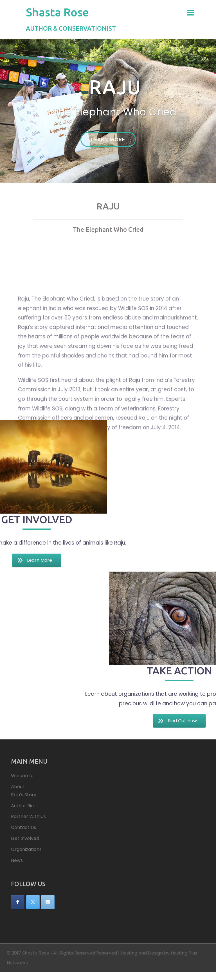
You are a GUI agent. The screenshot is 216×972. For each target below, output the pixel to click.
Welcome (21, 775)
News (17, 860)
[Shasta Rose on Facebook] (17, 902)
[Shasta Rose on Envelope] (48, 902)
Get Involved (25, 838)
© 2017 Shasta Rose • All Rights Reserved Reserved (62, 953)
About (17, 786)
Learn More (108, 139)
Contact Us (23, 827)
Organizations (26, 849)
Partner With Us (28, 816)
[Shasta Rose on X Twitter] (33, 902)
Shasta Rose (57, 12)
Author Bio (22, 805)
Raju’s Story (23, 795)
